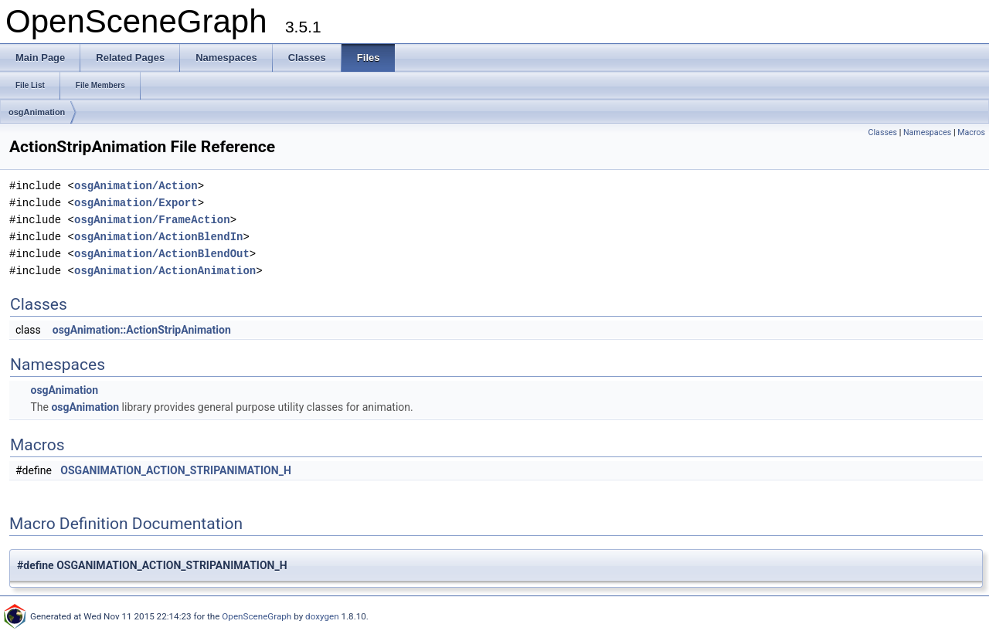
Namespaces (927, 132)
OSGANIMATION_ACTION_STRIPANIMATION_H (175, 470)
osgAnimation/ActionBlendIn (158, 236)
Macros (971, 132)
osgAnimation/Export (136, 202)
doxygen (322, 616)
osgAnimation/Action (136, 185)
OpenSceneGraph (256, 616)
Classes (882, 132)
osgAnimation (36, 112)
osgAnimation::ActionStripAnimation (142, 330)
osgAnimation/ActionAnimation (165, 270)
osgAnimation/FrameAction (152, 219)
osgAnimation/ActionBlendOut (162, 253)
